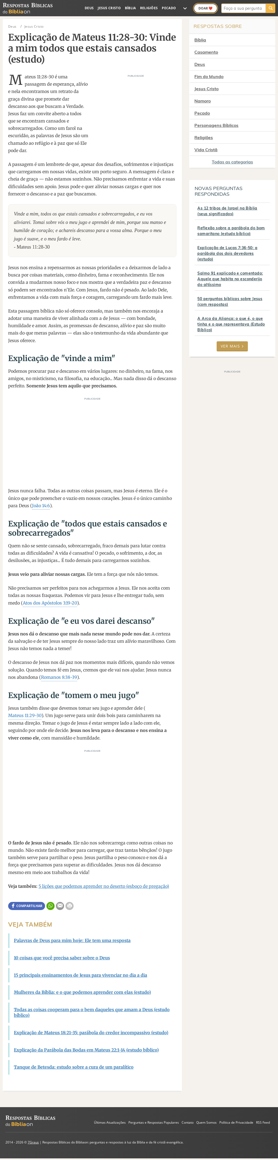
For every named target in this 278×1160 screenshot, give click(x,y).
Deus (89, 8)
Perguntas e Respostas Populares (153, 1122)
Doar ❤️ (205, 8)
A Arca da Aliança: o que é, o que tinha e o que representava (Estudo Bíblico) (231, 324)
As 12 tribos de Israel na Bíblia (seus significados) (227, 211)
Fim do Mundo (208, 76)
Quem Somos (206, 1122)
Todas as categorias (232, 162)
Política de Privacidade (236, 1122)
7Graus (33, 1142)
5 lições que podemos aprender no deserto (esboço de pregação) (104, 886)
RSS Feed (263, 1122)
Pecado (169, 8)
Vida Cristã (205, 149)
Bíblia (130, 8)
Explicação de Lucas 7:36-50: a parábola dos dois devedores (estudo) (227, 253)
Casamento (206, 52)
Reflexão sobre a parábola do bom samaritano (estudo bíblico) (231, 231)
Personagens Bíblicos (216, 125)
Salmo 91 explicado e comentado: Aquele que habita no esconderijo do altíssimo (230, 279)
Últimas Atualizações (110, 1122)
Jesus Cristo (109, 8)
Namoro (202, 101)
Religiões (149, 8)
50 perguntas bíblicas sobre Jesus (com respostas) (229, 301)
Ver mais (232, 346)
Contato (188, 1122)
